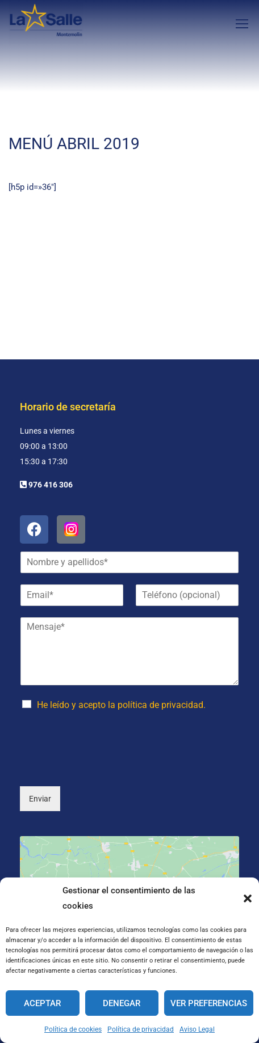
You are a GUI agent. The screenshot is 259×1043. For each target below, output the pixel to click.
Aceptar (42, 1003)
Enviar (40, 746)
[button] (247, 898)
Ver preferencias (208, 1003)
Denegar (121, 1003)
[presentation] (106, 715)
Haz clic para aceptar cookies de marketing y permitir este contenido (130, 862)
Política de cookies (73, 1029)
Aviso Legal (197, 1029)
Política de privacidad (140, 1029)
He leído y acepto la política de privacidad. (121, 652)
